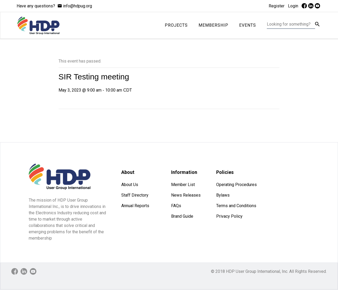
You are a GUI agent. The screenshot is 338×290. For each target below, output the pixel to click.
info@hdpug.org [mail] (77, 5)
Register (276, 5)
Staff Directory (134, 195)
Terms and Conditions (236, 205)
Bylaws (223, 195)
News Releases (186, 195)
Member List (183, 184)
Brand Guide (182, 216)
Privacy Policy (229, 216)
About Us (129, 184)
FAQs (176, 205)
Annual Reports (135, 205)
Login (293, 5)
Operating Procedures (236, 184)
